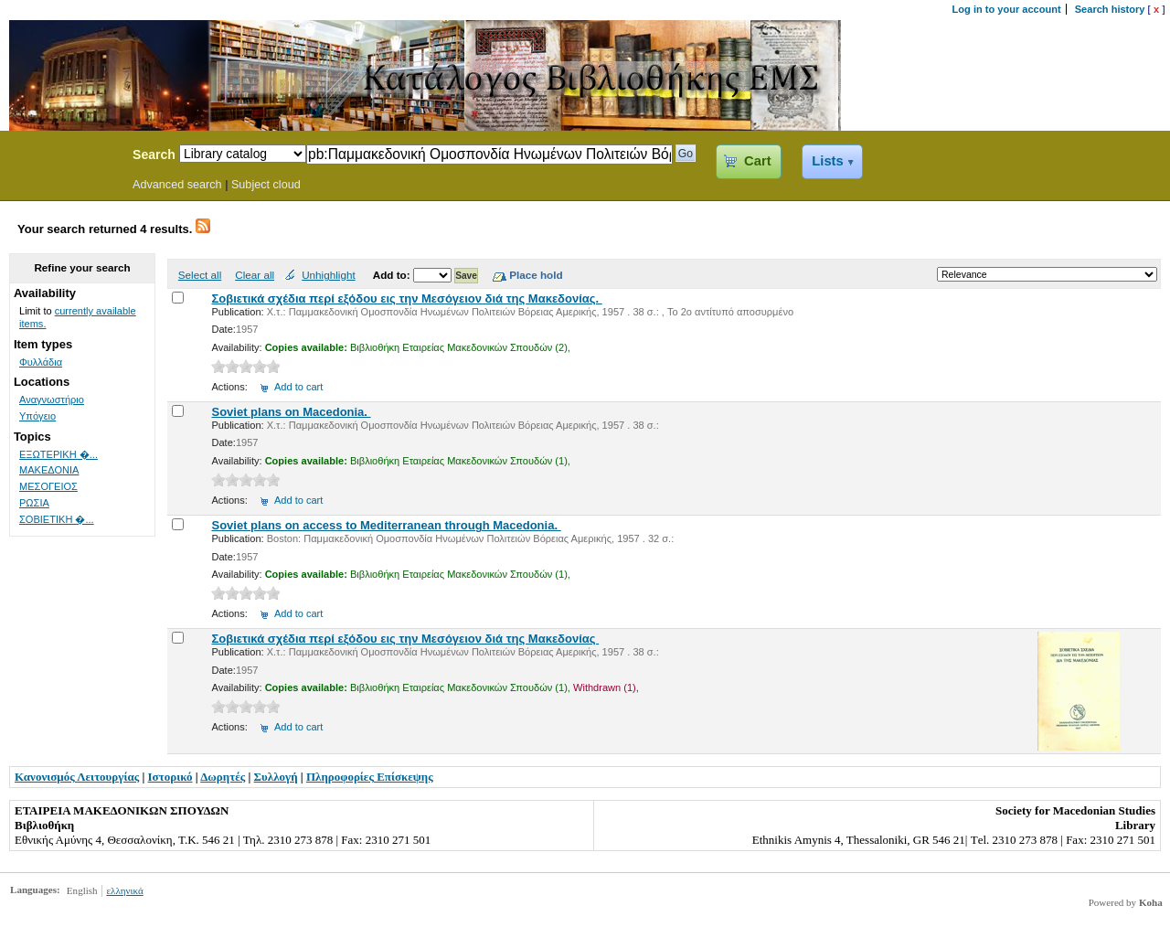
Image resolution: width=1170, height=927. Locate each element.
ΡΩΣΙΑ (34, 502)
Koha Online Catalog (61, 157)
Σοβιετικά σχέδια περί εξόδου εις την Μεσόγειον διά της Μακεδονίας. (406, 298)
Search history (1110, 9)
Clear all (254, 275)
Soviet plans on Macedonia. (290, 412)
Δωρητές (222, 776)
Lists (827, 161)
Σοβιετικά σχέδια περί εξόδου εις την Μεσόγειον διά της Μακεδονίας (405, 638)
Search (154, 154)
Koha (1151, 902)
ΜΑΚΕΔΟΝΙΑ (49, 469)
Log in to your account (1006, 9)
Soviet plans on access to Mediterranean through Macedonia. (385, 525)
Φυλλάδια (40, 362)
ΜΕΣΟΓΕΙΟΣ (48, 486)
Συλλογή (276, 776)
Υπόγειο (37, 415)
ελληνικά (124, 890)
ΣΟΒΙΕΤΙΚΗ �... (56, 519)
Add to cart (298, 386)
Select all (199, 275)
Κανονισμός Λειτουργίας (77, 776)
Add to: (393, 275)
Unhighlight (328, 275)
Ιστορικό (170, 776)
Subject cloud (266, 184)
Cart (757, 161)
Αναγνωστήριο (51, 399)
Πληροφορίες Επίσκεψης (369, 776)
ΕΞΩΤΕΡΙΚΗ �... (58, 454)
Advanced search (177, 184)
